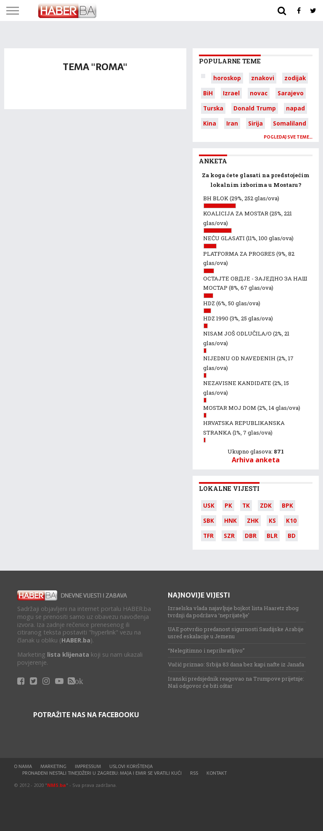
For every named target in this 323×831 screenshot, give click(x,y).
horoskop (227, 78)
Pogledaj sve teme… (288, 137)
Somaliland (289, 123)
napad (295, 108)
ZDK (266, 505)
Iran (232, 123)
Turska (213, 108)
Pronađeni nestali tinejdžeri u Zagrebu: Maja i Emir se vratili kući (102, 773)
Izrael (231, 93)
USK (208, 505)
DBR (251, 536)
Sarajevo (291, 93)
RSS (194, 773)
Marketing (53, 766)
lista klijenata (68, 654)
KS (272, 520)
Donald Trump (254, 108)
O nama (23, 766)
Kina (209, 123)
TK (246, 505)
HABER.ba (75, 640)
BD (292, 536)
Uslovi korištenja (131, 766)
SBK (208, 520)
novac (258, 93)
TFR (208, 536)
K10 (291, 520)
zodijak (295, 78)
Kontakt (217, 773)
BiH (208, 93)
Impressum (88, 766)
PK (228, 505)
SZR (229, 536)
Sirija (255, 123)
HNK (230, 520)
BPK (287, 505)
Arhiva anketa (256, 459)
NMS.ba (56, 785)
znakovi (262, 78)
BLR (272, 536)
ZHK (253, 520)
